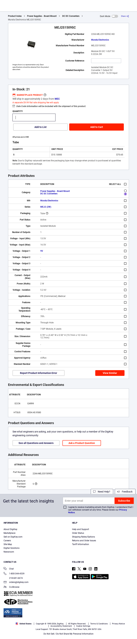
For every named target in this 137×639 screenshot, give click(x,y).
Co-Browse (11, 587)
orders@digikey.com (16, 582)
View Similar (110, 373)
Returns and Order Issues (84, 540)
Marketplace (9, 533)
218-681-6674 (13, 578)
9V (41, 251)
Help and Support (80, 529)
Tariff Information (80, 544)
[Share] (125, 16)
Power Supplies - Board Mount (42, 16)
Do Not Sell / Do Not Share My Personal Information (68, 634)
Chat (9, 569)
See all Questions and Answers (36, 443)
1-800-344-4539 (14, 574)
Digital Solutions (11, 548)
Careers (7, 540)
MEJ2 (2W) (45, 207)
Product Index (15, 16)
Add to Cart (96, 127)
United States (24, 624)
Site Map (8, 544)
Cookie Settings (83, 626)
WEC (57, 98)
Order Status (78, 533)
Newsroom (9, 552)
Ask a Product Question (81, 443)
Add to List (40, 127)
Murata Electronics (100, 40)
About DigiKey (10, 529)
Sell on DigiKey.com (13, 537)
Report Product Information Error (38, 373)
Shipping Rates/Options (83, 537)
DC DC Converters (70, 16)
